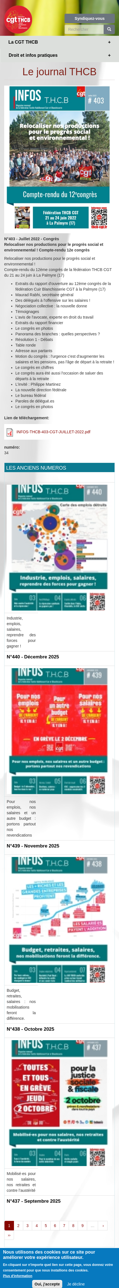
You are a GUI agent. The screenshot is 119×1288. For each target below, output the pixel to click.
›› (9, 1235)
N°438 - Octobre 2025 (30, 1029)
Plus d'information (17, 1280)
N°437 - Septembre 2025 (34, 1201)
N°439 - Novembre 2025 (33, 846)
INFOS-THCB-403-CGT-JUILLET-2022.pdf (53, 432)
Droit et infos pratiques (33, 55)
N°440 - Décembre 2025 (33, 657)
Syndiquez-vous (89, 18)
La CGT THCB (23, 42)
